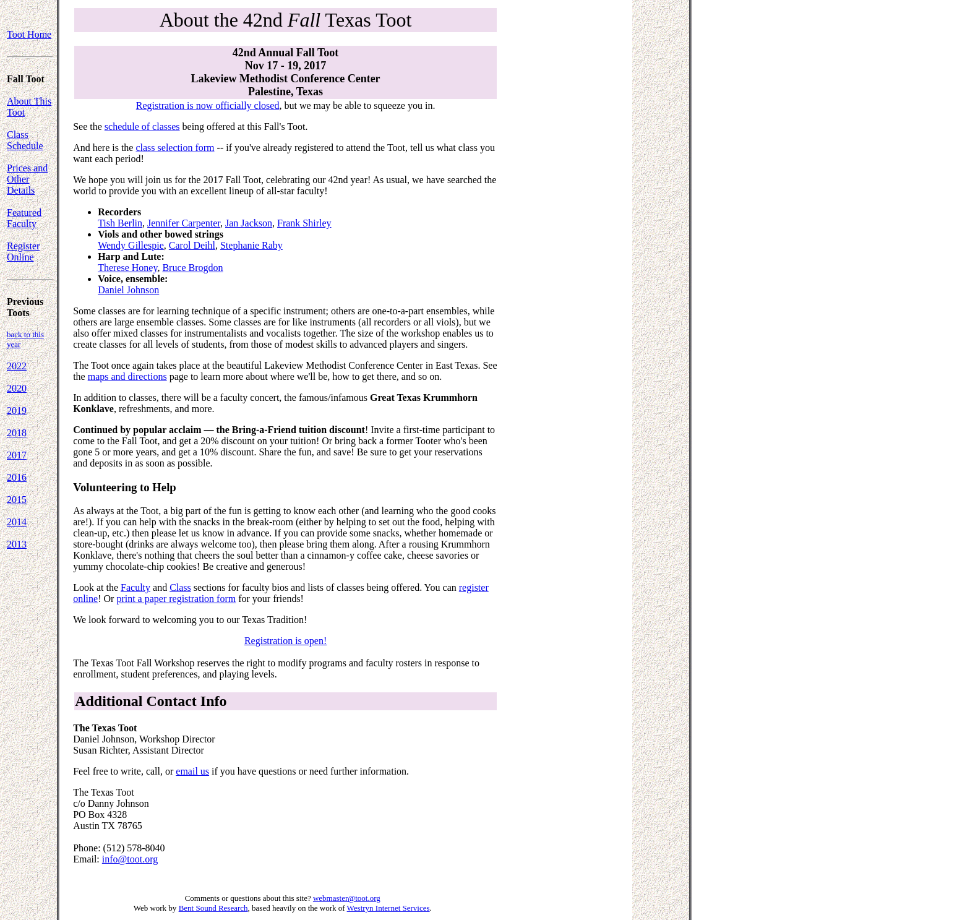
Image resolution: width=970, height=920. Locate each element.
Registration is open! (285, 640)
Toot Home (29, 34)
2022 (17, 366)
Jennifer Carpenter (183, 223)
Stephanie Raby (251, 245)
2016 (17, 477)
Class (180, 587)
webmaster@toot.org (346, 898)
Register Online (23, 251)
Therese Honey (127, 267)
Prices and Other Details (27, 179)
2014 (17, 522)
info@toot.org (130, 859)
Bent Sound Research (213, 908)
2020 (17, 388)
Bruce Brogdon (192, 267)
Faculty (135, 587)
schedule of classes (142, 126)
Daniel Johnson (128, 290)
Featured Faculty (24, 218)
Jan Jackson (248, 223)
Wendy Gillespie (131, 245)
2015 (17, 499)
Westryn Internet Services (388, 908)
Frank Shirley (304, 223)
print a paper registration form (176, 598)
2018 (17, 433)
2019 (17, 410)
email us (192, 771)
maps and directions (127, 376)
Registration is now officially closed (208, 105)
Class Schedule (25, 140)
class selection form (174, 147)
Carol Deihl (192, 245)
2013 (17, 544)
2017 (17, 455)
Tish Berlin (120, 223)
